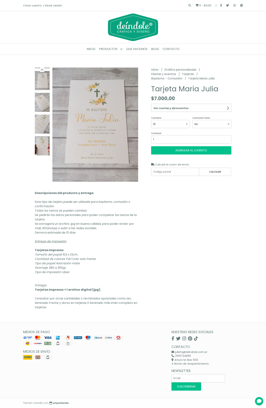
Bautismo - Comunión (167, 78)
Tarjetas (188, 74)
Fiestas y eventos (164, 74)
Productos (111, 49)
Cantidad (156, 117)
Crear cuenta (32, 5)
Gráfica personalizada (180, 70)
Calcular (215, 171)
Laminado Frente (201, 117)
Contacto (171, 49)
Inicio (91, 49)
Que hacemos (136, 49)
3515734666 (181, 356)
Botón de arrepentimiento (190, 364)
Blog (155, 49)
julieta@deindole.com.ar (189, 352)
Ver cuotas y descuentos (171, 108)
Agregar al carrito (191, 150)
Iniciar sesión (53, 5)
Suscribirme (186, 386)
